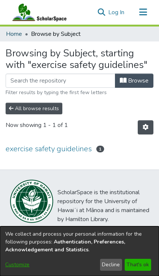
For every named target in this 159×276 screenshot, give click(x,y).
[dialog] (79, 251)
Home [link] (14, 34)
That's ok (138, 264)
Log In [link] (116, 12)
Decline (111, 264)
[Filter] (60, 81)
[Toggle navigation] (142, 12)
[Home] (38, 12)
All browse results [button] (34, 108)
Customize (17, 264)
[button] (101, 12)
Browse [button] (134, 81)
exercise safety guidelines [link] (49, 149)
